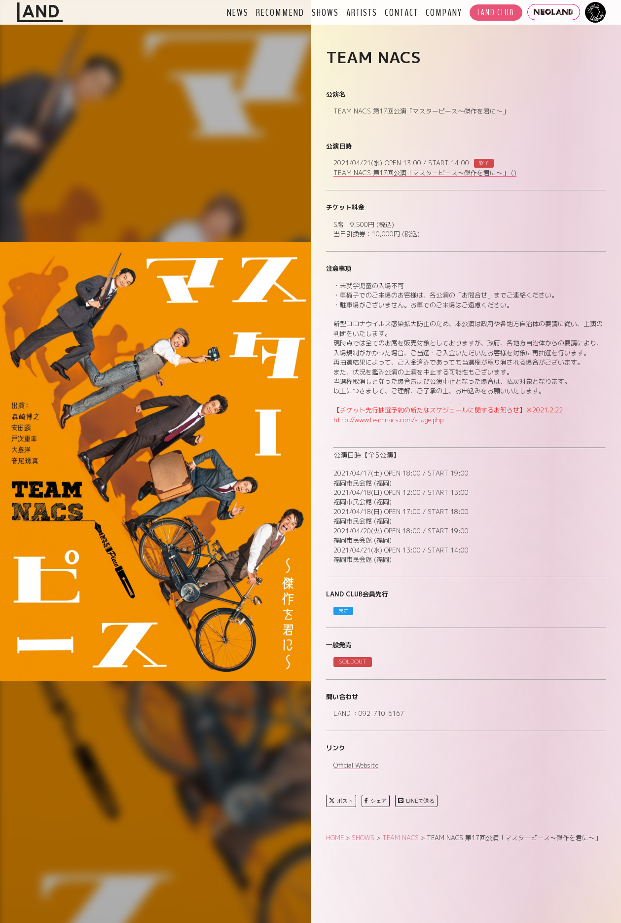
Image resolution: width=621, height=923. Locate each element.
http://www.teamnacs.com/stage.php (388, 419)
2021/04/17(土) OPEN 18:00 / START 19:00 (401, 473)
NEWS (238, 12)
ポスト (341, 801)
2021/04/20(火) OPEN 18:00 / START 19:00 (401, 530)
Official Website (355, 765)
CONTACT (401, 12)
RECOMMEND (280, 12)
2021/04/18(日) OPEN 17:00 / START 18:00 (401, 511)
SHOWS (325, 12)
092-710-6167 (381, 713)
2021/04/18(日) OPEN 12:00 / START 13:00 (401, 492)
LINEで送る (416, 801)
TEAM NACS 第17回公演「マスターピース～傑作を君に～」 (424, 173)
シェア (376, 801)
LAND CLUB (495, 12)
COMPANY (444, 12)
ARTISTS (361, 12)
